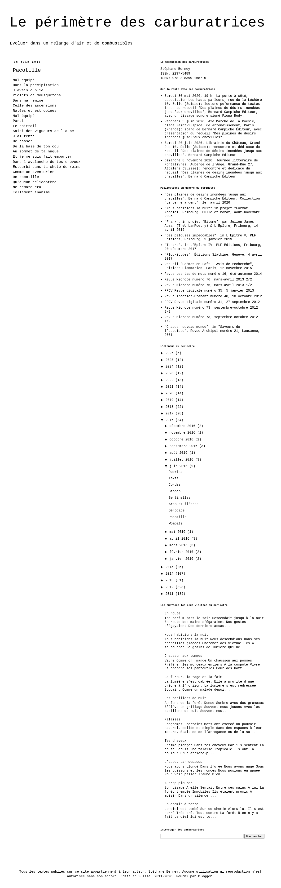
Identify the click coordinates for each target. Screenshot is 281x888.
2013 (171, 580)
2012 (171, 587)
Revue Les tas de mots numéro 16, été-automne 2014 (213, 274)
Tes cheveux (175, 741)
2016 (171, 420)
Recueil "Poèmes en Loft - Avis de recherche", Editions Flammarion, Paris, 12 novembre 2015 (209, 266)
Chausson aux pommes (183, 656)
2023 (171, 373)
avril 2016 (180, 539)
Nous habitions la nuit (186, 635)
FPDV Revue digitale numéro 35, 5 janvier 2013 (209, 291)
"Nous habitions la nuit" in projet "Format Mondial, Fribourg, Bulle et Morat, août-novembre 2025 (212, 212)
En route (172, 613)
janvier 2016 (182, 559)
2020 (171, 393)
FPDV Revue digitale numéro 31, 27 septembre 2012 (212, 302)
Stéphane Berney (175, 69)
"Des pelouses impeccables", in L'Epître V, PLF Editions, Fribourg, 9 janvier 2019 (210, 237)
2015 (171, 567)
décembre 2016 (183, 426)
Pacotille (178, 517)
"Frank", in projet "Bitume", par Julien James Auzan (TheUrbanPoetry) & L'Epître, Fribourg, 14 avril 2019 (211, 226)
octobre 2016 (182, 439)
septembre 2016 (184, 446)
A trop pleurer (179, 783)
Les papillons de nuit (185, 698)
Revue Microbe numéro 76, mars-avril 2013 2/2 (208, 279)
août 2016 (179, 453)
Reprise (176, 472)
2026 (171, 353)
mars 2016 (179, 545)
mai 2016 (178, 532)
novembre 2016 (183, 433)
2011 (171, 594)
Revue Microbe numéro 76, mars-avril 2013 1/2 (208, 285)
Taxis (174, 478)
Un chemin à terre (181, 804)
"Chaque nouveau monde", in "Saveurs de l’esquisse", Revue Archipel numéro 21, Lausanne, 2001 (212, 331)
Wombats (176, 523)
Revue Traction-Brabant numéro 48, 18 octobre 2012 (213, 296)
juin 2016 (179, 466)
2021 (171, 387)
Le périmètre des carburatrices (137, 23)
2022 (171, 380)
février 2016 (182, 552)
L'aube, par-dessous (183, 762)
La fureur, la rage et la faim (193, 677)
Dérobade (176, 510)
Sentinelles (179, 498)
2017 (171, 413)
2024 (171, 367)
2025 (171, 360)
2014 (171, 574)
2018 (171, 407)
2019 (171, 400)
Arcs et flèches (183, 504)
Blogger (205, 876)
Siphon (174, 491)
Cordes (174, 485)
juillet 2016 (182, 460)
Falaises (172, 719)
